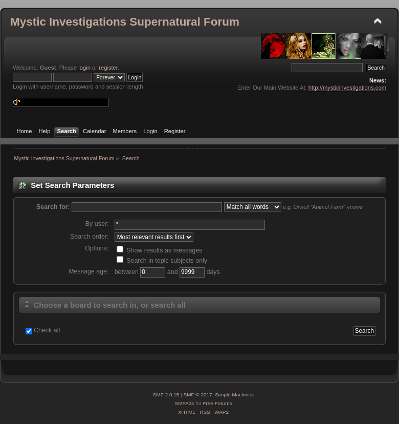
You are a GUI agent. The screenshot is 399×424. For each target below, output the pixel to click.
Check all (47, 330)
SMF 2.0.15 (166, 394)
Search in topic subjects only (162, 260)
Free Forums (217, 403)
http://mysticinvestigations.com (347, 87)
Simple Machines (234, 394)
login (84, 68)
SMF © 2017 (198, 394)
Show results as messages (160, 250)
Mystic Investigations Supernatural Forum (124, 21)
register (108, 68)
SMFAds (184, 403)
